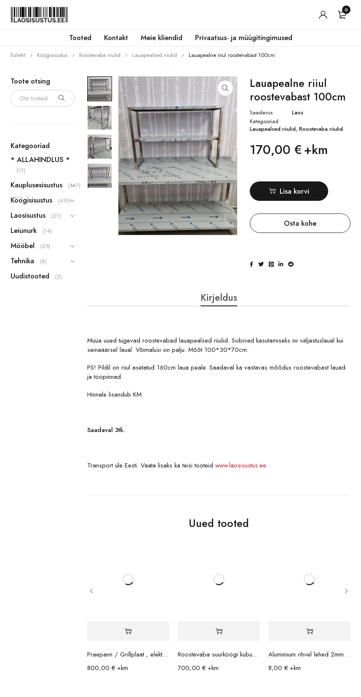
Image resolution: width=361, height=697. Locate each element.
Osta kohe (300, 223)
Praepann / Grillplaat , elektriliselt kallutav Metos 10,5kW (128, 658)
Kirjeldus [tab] (218, 297)
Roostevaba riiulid (99, 55)
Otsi (62, 98)
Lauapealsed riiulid (154, 55)
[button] (225, 88)
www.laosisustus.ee (240, 469)
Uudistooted (30, 276)
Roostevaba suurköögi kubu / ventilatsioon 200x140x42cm (219, 658)
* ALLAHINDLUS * (40, 159)
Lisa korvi (305, 191)
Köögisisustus (52, 55)
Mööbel (23, 245)
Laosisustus (28, 215)
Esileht (18, 55)
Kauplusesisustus (36, 185)
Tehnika (22, 261)
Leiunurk (24, 230)
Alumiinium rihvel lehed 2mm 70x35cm (309, 658)
